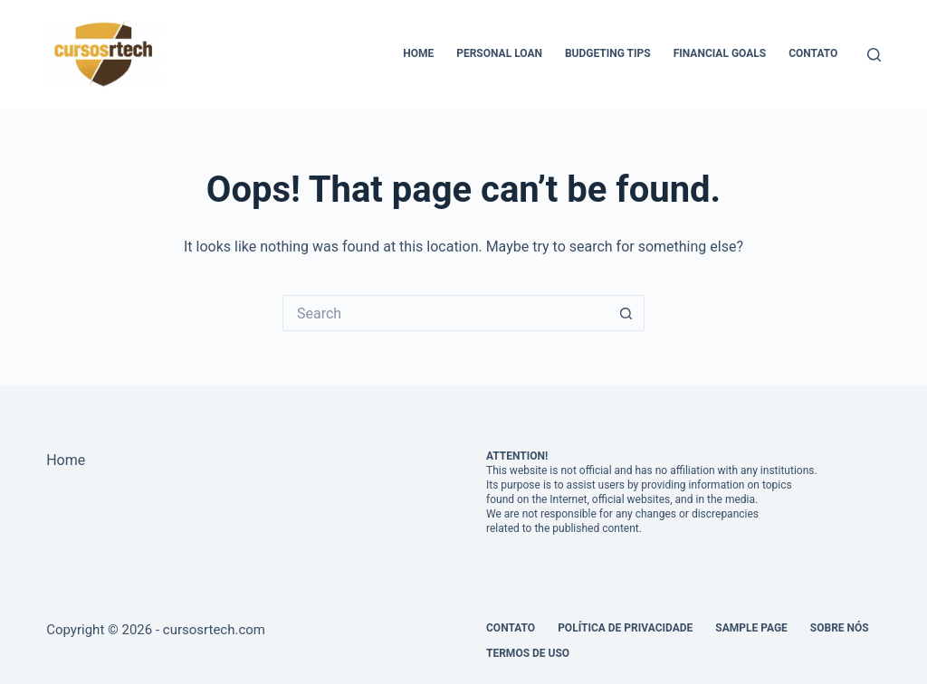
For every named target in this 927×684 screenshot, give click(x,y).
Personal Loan (499, 53)
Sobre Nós (839, 628)
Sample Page (751, 628)
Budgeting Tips (608, 53)
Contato (812, 53)
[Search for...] (445, 313)
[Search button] (626, 313)
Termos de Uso (527, 653)
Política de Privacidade (625, 628)
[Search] (874, 55)
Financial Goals (720, 53)
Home (418, 53)
